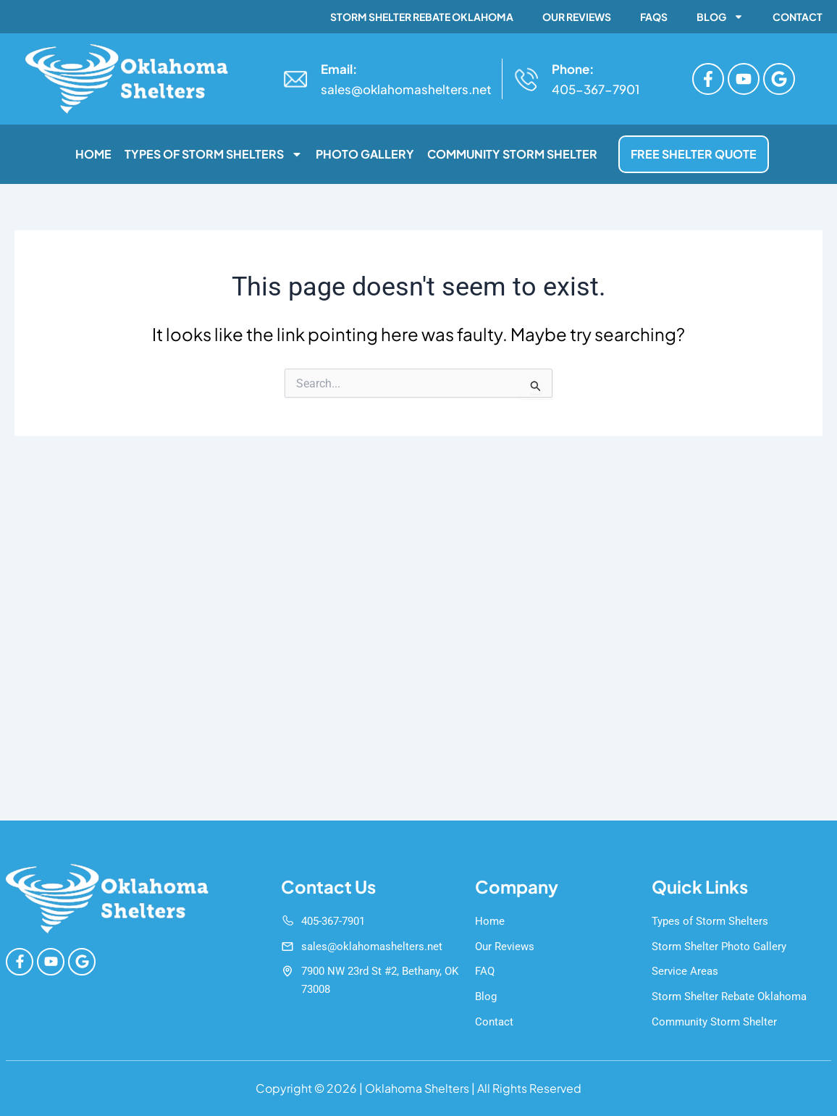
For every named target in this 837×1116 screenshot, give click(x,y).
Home (93, 153)
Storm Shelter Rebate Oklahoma (421, 16)
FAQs (654, 16)
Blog (720, 16)
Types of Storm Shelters (214, 154)
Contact (798, 16)
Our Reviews (576, 16)
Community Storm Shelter (512, 153)
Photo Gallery (365, 153)
